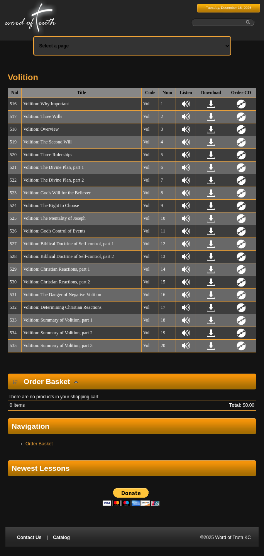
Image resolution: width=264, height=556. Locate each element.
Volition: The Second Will (47, 142)
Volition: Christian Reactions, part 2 (56, 282)
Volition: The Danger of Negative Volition (62, 294)
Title (81, 92)
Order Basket (39, 443)
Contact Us (29, 537)
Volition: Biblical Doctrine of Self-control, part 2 (68, 256)
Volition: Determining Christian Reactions (62, 307)
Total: (235, 405)
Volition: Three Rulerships (47, 154)
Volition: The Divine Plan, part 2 (53, 180)
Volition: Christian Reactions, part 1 (56, 269)
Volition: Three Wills (42, 116)
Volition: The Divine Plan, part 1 (53, 167)
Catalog (61, 537)
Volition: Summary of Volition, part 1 (57, 320)
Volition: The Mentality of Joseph (54, 218)
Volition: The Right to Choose (51, 205)
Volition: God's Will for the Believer (56, 192)
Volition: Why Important (46, 103)
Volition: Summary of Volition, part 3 (57, 345)
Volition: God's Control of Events (54, 231)
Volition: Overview (41, 129)
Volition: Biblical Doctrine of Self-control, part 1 (68, 243)
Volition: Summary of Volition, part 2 (57, 332)
